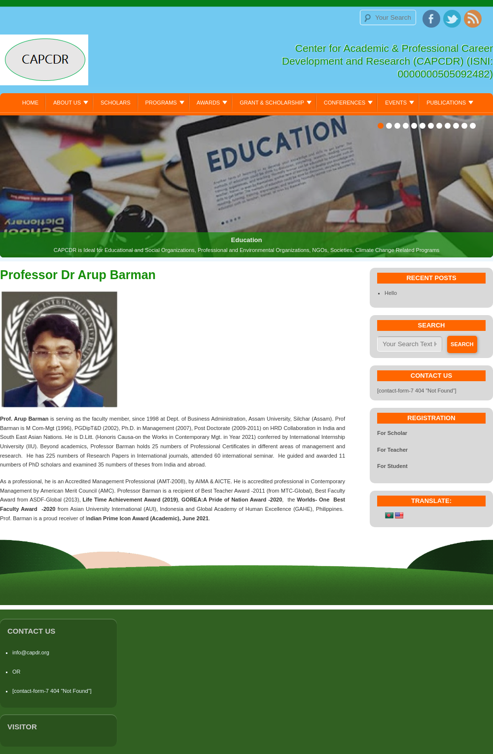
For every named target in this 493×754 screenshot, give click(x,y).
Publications (446, 103)
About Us (67, 103)
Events (396, 103)
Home (30, 103)
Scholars (116, 103)
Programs (161, 103)
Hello (391, 293)
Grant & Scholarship (272, 103)
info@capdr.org (30, 652)
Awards (208, 103)
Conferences (344, 103)
